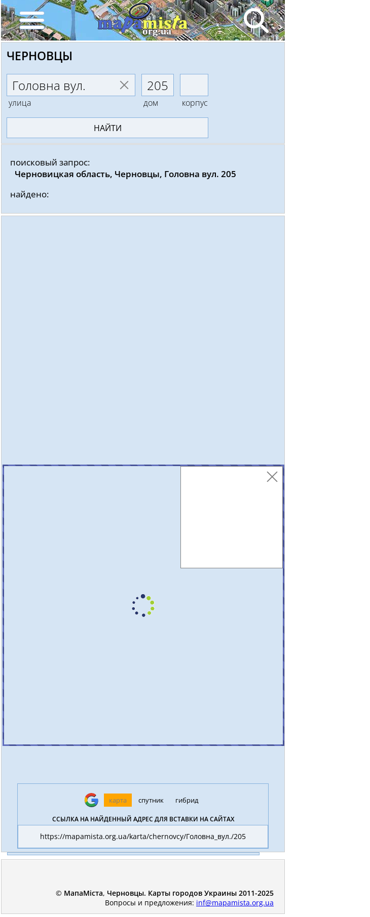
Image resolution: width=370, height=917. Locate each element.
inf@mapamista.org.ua (235, 902)
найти (108, 128)
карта (118, 800)
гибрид (186, 800)
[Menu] (31, 20)
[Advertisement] (143, 342)
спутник (151, 800)
